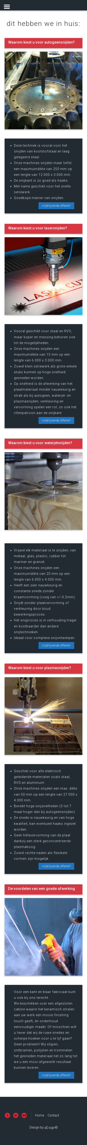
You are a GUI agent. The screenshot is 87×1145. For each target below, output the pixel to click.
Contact (53, 1115)
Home (39, 1115)
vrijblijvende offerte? (56, 205)
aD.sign (49, 1127)
